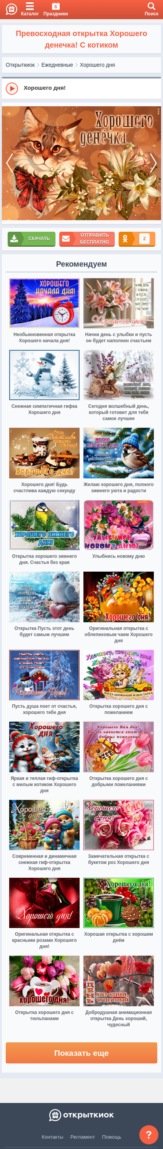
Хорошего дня (97, 65)
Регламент (82, 1137)
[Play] (12, 88)
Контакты (52, 1137)
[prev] (9, 163)
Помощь (111, 1137)
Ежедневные (57, 65)
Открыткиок (20, 65)
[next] (153, 163)
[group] (81, 88)
